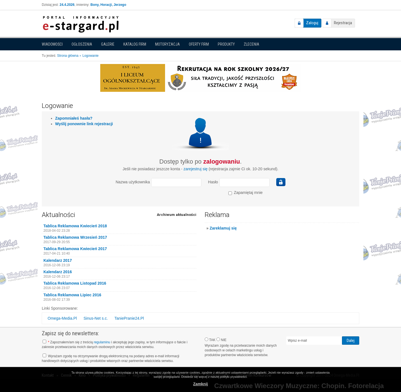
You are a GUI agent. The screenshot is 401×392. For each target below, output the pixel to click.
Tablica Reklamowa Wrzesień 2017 (75, 237)
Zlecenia (251, 44)
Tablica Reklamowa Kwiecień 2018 (75, 226)
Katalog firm (134, 44)
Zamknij (200, 384)
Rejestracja (343, 22)
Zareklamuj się (223, 228)
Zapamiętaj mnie (245, 192)
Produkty (226, 44)
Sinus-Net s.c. (96, 318)
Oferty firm (199, 44)
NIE (221, 339)
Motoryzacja (167, 44)
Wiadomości (52, 44)
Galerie (107, 44)
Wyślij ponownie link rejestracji (84, 124)
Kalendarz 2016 (57, 272)
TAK (210, 339)
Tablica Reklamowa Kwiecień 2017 (75, 248)
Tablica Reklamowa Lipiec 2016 (72, 295)
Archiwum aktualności (176, 215)
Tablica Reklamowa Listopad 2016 (74, 283)
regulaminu (102, 342)
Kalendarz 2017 (57, 260)
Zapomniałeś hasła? (73, 118)
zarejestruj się (195, 169)
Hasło (213, 182)
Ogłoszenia (82, 44)
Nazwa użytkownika (133, 182)
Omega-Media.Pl (62, 318)
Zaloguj (312, 22)
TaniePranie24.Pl (129, 318)
